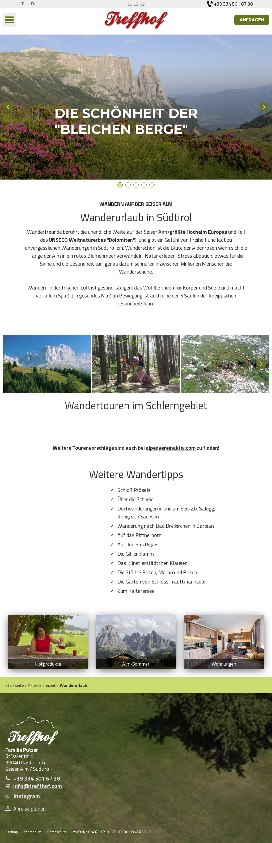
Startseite (14, 685)
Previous (8, 107)
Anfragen (252, 19)
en (33, 4)
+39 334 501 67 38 (36, 778)
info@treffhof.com (37, 786)
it (22, 4)
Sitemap (11, 832)
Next (264, 107)
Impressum (32, 832)
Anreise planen (29, 808)
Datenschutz (56, 832)
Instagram (26, 796)
